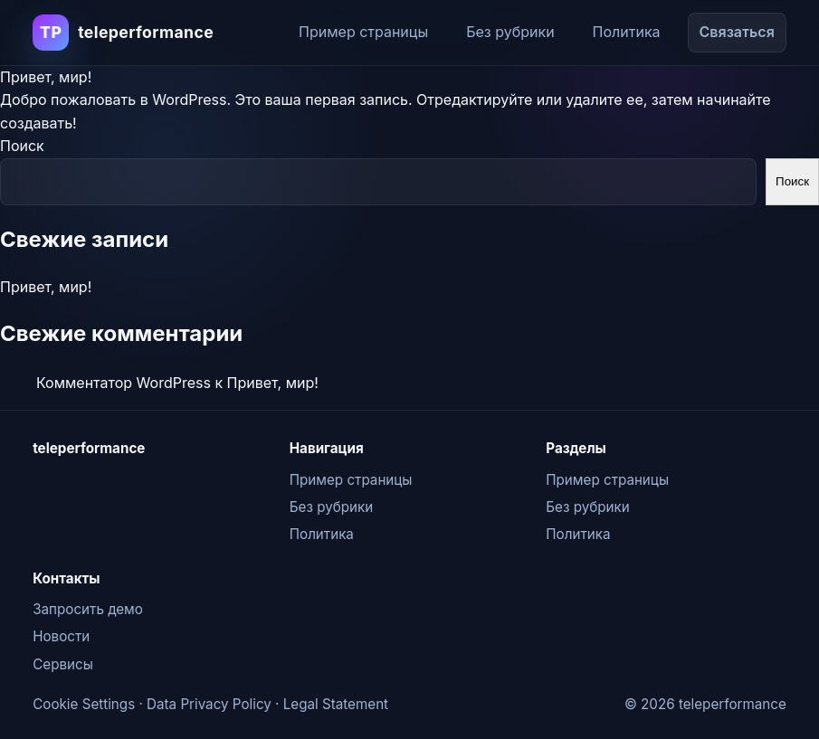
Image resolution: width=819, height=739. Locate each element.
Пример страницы (363, 32)
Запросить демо (88, 609)
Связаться (737, 32)
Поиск (22, 146)
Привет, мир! (45, 77)
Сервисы (63, 664)
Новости (61, 636)
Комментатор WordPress (123, 383)
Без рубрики (510, 32)
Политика (627, 32)
